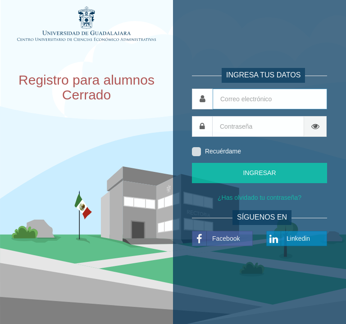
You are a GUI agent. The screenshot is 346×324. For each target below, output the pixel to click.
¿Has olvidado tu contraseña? (259, 197)
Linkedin (288, 238)
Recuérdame (223, 151)
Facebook (216, 238)
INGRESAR (259, 172)
